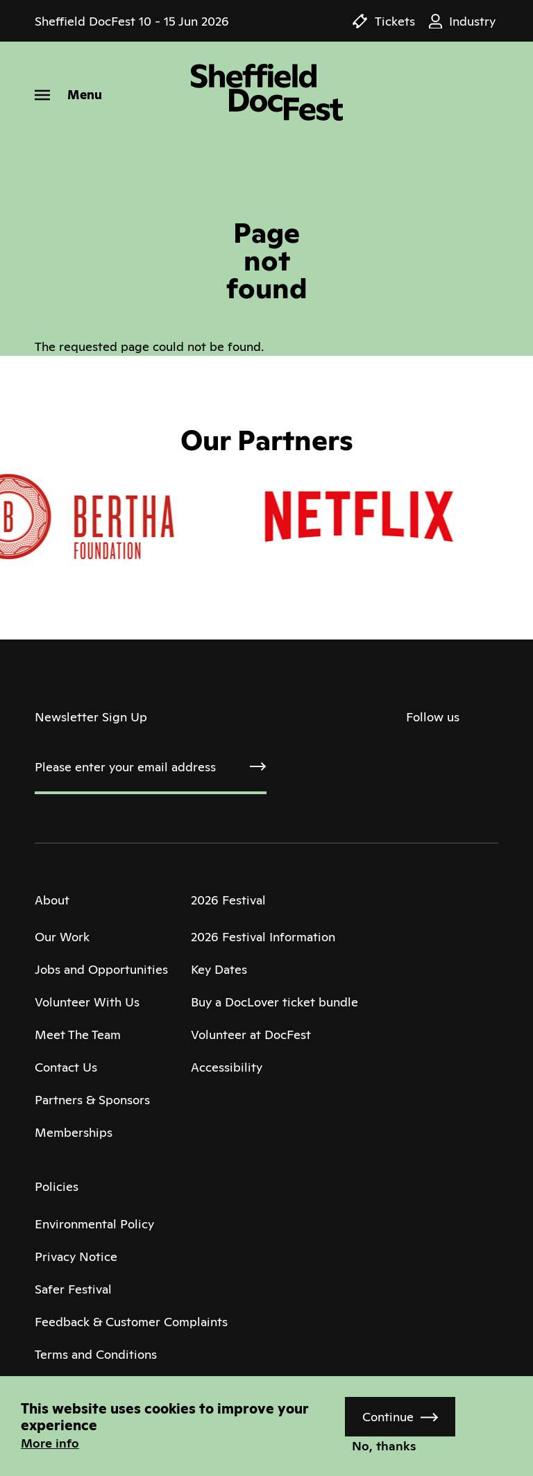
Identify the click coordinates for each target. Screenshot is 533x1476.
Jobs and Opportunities (101, 969)
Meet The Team (78, 1034)
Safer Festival (73, 1289)
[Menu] (68, 94)
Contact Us (66, 1067)
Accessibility (226, 1067)
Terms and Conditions (96, 1354)
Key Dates (219, 969)
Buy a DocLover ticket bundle (274, 1002)
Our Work (62, 937)
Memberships (73, 1132)
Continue (388, 1417)
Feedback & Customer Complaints (131, 1322)
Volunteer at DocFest (251, 1034)
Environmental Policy (94, 1224)
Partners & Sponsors (92, 1100)
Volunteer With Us (87, 1002)
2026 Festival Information (263, 937)
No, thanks (384, 1446)
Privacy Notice (76, 1256)
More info (50, 1443)
